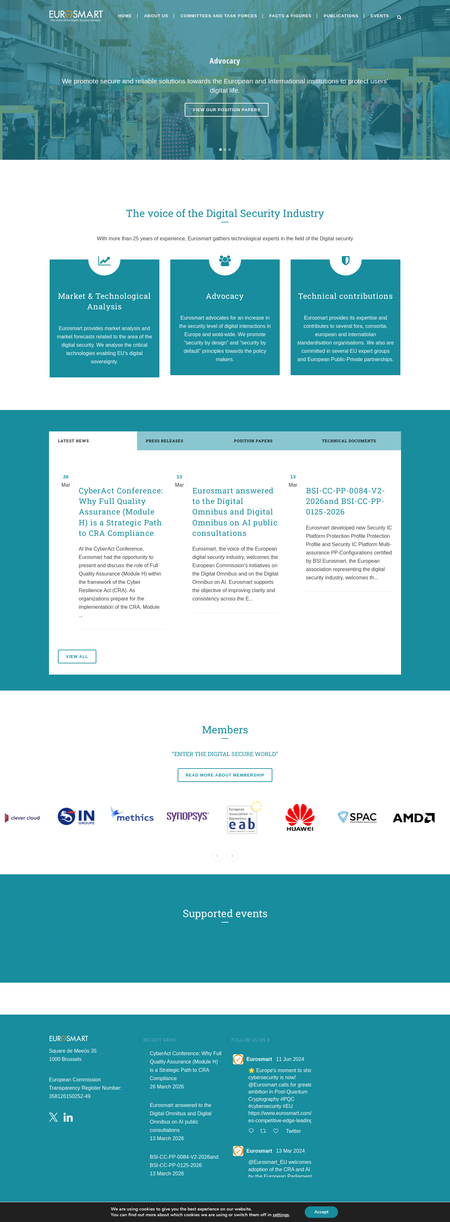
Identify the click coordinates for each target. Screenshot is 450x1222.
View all (77, 656)
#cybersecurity (264, 1106)
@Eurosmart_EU (267, 1162)
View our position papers (227, 111)
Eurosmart (259, 1059)
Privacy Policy (248, 1210)
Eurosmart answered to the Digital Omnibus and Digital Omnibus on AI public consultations (235, 511)
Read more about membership (225, 775)
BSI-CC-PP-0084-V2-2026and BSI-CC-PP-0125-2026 (345, 501)
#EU (288, 1106)
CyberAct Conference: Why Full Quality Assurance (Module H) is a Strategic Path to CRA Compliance (121, 511)
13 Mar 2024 (290, 1151)
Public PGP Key (251, 1217)
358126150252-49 (70, 1096)
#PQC (288, 1099)
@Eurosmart (262, 1084)
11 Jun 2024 (290, 1059)
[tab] (93, 440)
